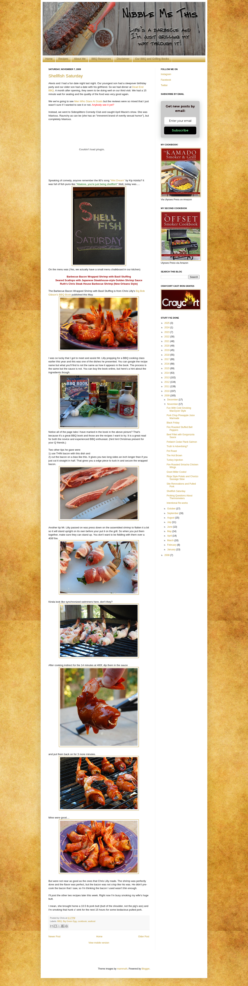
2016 (167, 363)
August (171, 517)
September (173, 513)
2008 (167, 555)
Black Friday (173, 422)
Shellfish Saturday (65, 75)
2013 (167, 377)
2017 (167, 359)
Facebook (166, 80)
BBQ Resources (101, 58)
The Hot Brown (174, 455)
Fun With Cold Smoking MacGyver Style (179, 409)
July (169, 522)
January (171, 549)
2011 (167, 386)
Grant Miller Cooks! (177, 472)
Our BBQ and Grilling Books (152, 58)
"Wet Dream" (117, 180)
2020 (167, 345)
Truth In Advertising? (177, 446)
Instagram (166, 74)
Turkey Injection (175, 460)
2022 (167, 336)
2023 (167, 332)
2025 (167, 323)
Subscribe (180, 130)
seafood (91, 921)
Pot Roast (172, 451)
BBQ (59, 921)
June (170, 526)
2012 (167, 382)
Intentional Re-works (177, 503)
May (169, 531)
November (173, 404)
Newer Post (54, 936)
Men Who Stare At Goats (88, 101)
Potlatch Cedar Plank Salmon (182, 442)
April (169, 535)
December (173, 399)
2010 (167, 391)
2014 (167, 373)
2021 (167, 341)
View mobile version (99, 942)
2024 (167, 327)
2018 (167, 354)
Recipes (63, 58)
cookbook (82, 921)
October (171, 508)
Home (49, 58)
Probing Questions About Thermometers (179, 497)
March (170, 540)
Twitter (164, 85)
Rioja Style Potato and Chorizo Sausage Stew (182, 477)
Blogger (146, 968)
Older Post (143, 936)
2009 (167, 395)
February (172, 545)
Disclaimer (123, 58)
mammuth (122, 968)
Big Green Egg (70, 921)
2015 (167, 368)
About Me (80, 58)
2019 (167, 350)
